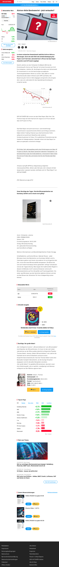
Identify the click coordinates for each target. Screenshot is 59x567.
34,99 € (28, 516)
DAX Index (4, 14)
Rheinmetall (19, 431)
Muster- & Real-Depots (36, 556)
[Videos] (49, 1)
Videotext (5, 562)
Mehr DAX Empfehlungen (50, 482)
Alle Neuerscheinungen (52, 492)
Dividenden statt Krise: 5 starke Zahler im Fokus (37, 328)
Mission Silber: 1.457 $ (32, 508)
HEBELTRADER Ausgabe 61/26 (34, 496)
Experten (32, 551)
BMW (18, 412)
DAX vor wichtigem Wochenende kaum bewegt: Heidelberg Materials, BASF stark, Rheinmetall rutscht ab (35, 465)
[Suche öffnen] (18, 1)
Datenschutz (5, 554)
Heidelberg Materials (21, 407)
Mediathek (33, 548)
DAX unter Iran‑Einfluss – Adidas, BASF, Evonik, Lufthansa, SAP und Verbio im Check (36, 477)
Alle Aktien (33, 546)
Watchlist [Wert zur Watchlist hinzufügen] (6, 20)
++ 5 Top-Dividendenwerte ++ (29, 5)
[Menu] (57, 1)
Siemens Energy (20, 415)
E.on (18, 420)
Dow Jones (30, 403)
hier (55, 252)
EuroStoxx (49, 403)
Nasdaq (23, 403)
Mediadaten (5, 546)
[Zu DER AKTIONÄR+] (43, 1)
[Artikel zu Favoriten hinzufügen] (26, 47)
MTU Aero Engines (21, 426)
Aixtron (23, 44)
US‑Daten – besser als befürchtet (27, 471)
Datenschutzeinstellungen (10, 559)
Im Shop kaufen (44, 332)
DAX (19, 44)
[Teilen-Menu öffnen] (19, 47)
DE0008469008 (6, 17)
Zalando (19, 428)
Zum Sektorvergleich (7, 62)
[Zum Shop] (33, 1)
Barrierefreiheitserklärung (10, 556)
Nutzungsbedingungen (8, 551)
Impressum (5, 548)
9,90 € (28, 504)
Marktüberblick (34, 554)
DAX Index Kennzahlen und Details (8, 45)
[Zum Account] (37, 1)
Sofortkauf (30, 332)
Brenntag (19, 423)
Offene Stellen (6, 565)
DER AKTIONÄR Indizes (36, 559)
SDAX (43, 403)
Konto (55, 336)
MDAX (37, 403)
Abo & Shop (33, 562)
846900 (4, 15)
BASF (18, 409)
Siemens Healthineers (22, 417)
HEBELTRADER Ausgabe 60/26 (34, 520)
